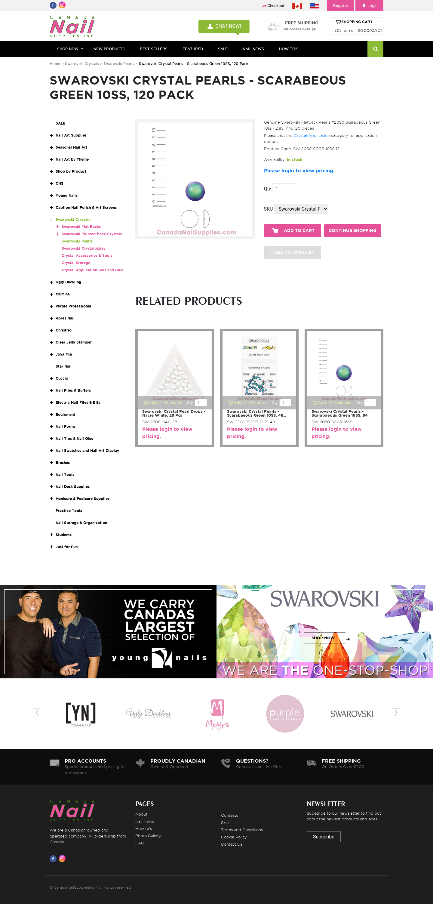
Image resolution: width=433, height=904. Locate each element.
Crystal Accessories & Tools (87, 256)
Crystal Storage (76, 263)
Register (340, 6)
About (141, 814)
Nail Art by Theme (72, 159)
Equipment (65, 414)
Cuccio (62, 378)
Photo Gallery (148, 836)
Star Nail (64, 366)
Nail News (144, 821)
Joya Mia (64, 354)
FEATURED (193, 49)
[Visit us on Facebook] (54, 858)
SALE (223, 49)
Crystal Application (312, 135)
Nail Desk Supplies (73, 487)
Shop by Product (71, 171)
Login (369, 6)
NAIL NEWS (253, 49)
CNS (59, 183)
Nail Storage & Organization (81, 523)
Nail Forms (65, 426)
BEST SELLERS (153, 49)
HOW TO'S (289, 49)
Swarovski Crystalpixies (83, 248)
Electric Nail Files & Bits (78, 402)
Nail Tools (65, 475)
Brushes (63, 462)
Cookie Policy (234, 837)
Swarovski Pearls (119, 64)
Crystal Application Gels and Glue (92, 270)
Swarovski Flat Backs (81, 227)
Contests (229, 815)
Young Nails (67, 195)
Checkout (275, 6)
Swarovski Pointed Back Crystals (92, 234)
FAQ (139, 843)
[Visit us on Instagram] (63, 858)
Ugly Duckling (68, 282)
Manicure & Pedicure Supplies (82, 499)
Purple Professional (73, 306)
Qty (267, 189)
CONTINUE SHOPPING (352, 230)
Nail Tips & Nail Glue (74, 438)
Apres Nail (65, 318)
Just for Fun (67, 547)
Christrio (64, 330)
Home (55, 64)
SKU (268, 209)
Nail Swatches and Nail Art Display (87, 450)
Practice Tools (69, 511)
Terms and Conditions (242, 830)
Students (64, 535)
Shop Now (67, 49)
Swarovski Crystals (82, 64)
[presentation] (37, 713)
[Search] (375, 49)
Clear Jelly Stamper (74, 342)
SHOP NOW (106, 638)
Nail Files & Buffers (73, 390)
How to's (143, 828)
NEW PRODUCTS (109, 49)
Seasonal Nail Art (71, 147)
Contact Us (231, 844)
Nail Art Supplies (71, 135)
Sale (225, 822)
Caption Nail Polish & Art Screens (86, 207)
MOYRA (63, 294)
